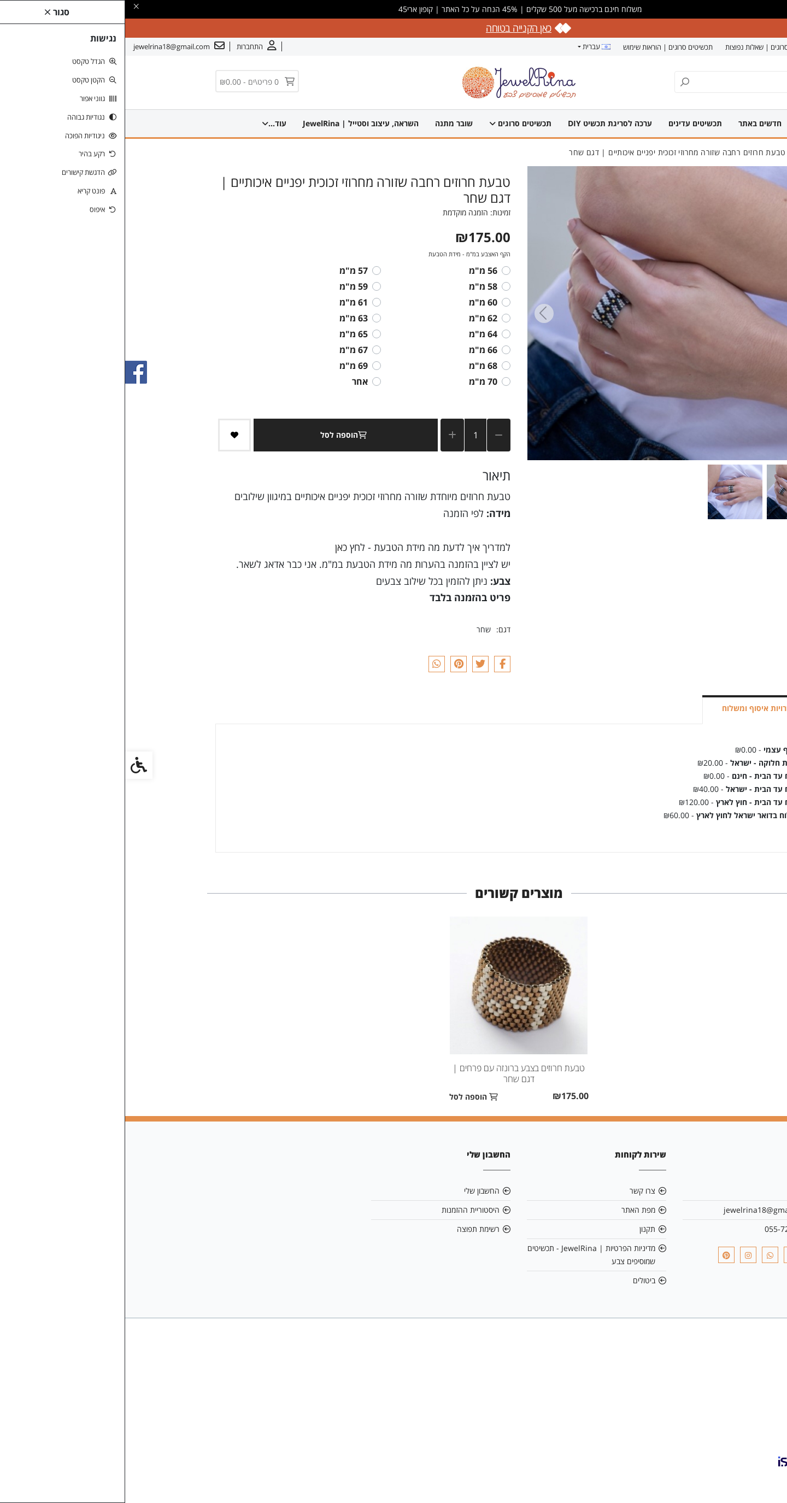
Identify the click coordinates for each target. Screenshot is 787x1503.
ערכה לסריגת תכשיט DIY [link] (498, 123)
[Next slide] (418, 313)
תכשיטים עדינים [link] (583, 123)
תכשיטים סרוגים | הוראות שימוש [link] (543, 47)
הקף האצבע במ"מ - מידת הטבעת (344, 254)
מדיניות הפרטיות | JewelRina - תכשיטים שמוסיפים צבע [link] (466, 1254)
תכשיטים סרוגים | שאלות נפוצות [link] (645, 47)
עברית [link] (471, 46)
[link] (762, 1478)
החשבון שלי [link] (356, 1190)
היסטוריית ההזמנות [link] (345, 1210)
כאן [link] (216, 547)
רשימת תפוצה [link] (353, 1229)
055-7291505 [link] (662, 1229)
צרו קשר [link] (713, 47)
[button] (669, 492)
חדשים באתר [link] (648, 123)
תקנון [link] (522, 1229)
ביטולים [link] (519, 1280)
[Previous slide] (679, 313)
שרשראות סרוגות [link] (328, 123)
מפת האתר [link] (513, 1210)
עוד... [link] (134, 123)
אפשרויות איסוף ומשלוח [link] (637, 708)
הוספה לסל (220, 435)
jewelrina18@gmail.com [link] (642, 1210)
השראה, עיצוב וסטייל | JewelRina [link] (221, 123)
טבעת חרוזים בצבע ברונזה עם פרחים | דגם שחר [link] (393, 1073)
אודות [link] (745, 47)
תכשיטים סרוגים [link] (409, 123)
